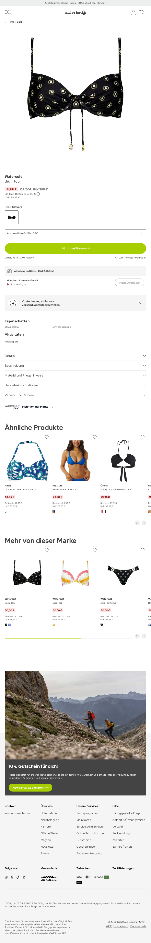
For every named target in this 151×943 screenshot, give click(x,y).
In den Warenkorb (75, 248)
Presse (45, 853)
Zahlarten (118, 840)
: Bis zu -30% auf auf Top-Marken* (87, 3)
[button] (137, 522)
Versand (117, 826)
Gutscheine (83, 840)
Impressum (121, 926)
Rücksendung (121, 833)
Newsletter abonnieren (28, 787)
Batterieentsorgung (88, 853)
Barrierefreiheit (122, 846)
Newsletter (48, 846)
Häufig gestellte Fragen (127, 813)
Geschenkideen (86, 846)
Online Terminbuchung (91, 833)
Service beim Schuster (90, 826)
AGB (109, 926)
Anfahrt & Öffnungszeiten (128, 820)
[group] (75, 95)
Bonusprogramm (87, 813)
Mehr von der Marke (35, 406)
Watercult (13, 176)
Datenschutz (138, 926)
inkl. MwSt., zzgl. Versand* (34, 188)
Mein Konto (83, 820)
